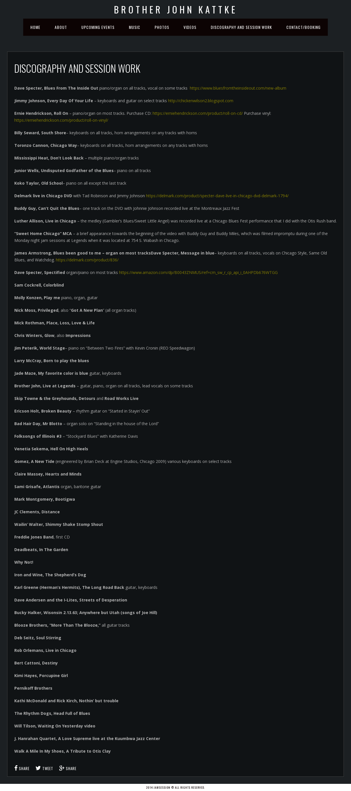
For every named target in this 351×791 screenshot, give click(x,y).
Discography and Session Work (241, 27)
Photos (162, 27)
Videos (190, 27)
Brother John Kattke (175, 9)
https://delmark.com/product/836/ (87, 260)
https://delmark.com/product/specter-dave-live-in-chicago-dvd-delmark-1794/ (217, 195)
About (61, 27)
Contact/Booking (303, 27)
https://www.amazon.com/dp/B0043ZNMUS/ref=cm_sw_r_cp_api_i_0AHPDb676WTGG (198, 272)
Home (35, 27)
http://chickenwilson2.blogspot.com (200, 100)
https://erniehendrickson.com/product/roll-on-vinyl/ (61, 120)
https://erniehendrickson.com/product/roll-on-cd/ (198, 113)
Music (134, 27)
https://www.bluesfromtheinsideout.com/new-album (238, 88)
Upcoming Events (98, 27)
